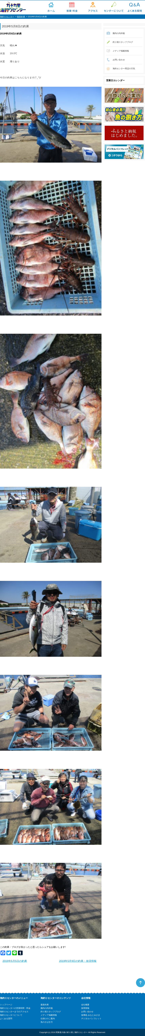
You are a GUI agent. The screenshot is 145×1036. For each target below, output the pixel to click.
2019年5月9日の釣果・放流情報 (77, 961)
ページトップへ (140, 982)
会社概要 (85, 1005)
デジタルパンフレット (91, 1019)
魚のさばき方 (47, 1022)
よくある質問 (134, 7)
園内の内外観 (119, 33)
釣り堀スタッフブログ (123, 42)
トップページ (51, 7)
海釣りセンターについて (113, 7)
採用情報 (85, 1008)
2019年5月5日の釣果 (15, 961)
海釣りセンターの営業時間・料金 (71, 7)
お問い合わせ (119, 60)
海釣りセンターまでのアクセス (92, 7)
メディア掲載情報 (121, 51)
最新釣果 (21, 16)
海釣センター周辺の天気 (124, 68)
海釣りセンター (7, 16)
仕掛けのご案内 (48, 1019)
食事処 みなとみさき (90, 1015)
